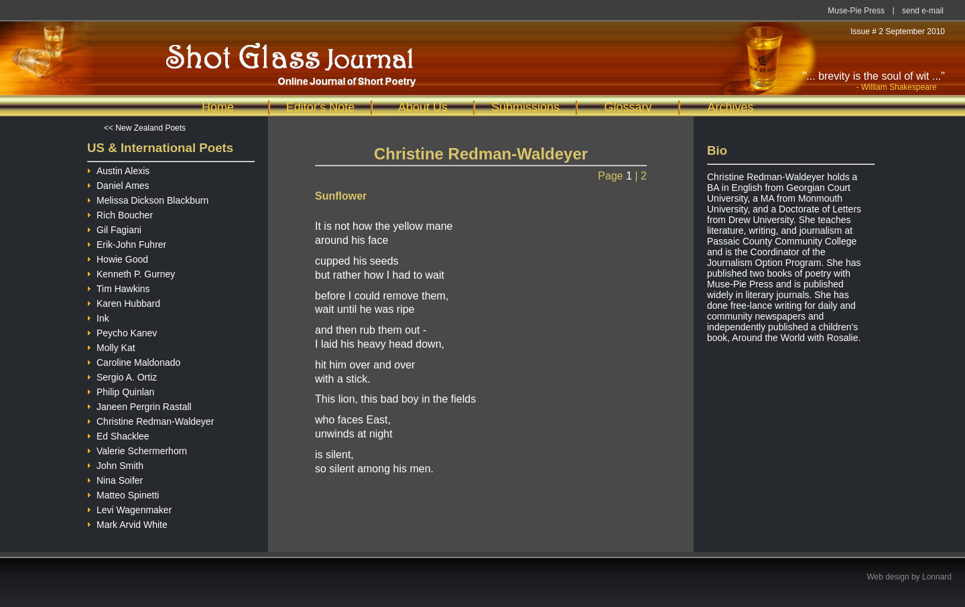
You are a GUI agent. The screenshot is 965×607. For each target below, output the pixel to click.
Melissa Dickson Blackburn (147, 199)
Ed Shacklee (118, 434)
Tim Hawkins (118, 287)
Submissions (525, 107)
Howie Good (117, 258)
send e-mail (923, 10)
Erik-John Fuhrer (126, 243)
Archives (730, 107)
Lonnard (937, 577)
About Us (423, 107)
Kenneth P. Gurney (131, 272)
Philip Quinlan (120, 390)
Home (218, 107)
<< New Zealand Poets (145, 128)
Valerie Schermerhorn (137, 449)
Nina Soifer (115, 479)
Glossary (627, 107)
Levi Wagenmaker (129, 508)
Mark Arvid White (127, 523)
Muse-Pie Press (856, 10)
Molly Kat (111, 346)
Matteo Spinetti (123, 493)
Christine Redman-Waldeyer (150, 420)
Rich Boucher (120, 213)
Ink (98, 317)
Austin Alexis (118, 169)
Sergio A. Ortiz (122, 375)
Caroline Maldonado (133, 361)
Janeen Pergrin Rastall (139, 405)
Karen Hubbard (123, 302)
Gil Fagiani (114, 228)
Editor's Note (320, 107)
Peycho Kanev (122, 331)
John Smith (115, 464)
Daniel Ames (118, 184)
